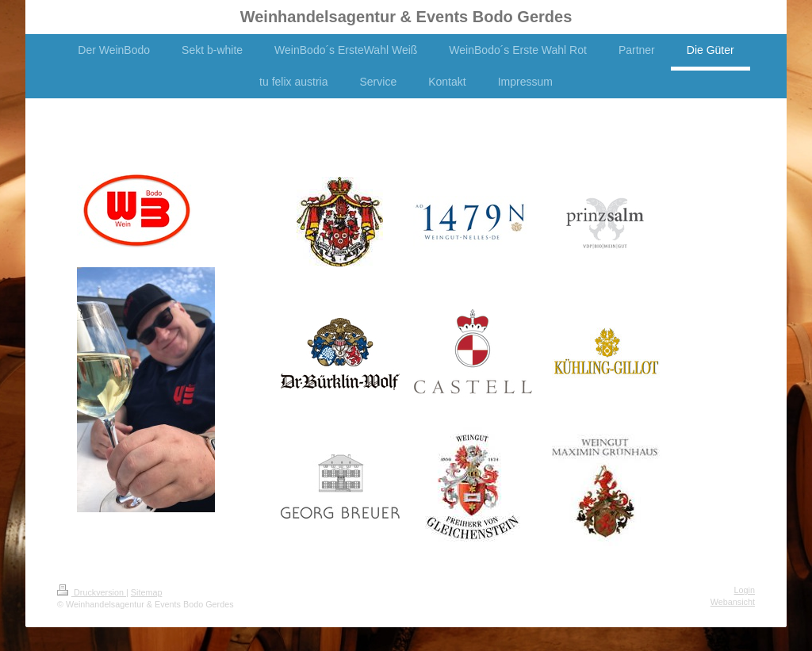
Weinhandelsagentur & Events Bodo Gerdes (406, 16)
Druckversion (91, 592)
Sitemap (147, 592)
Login (744, 590)
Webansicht (732, 602)
